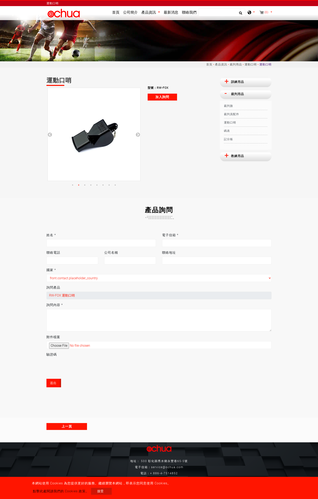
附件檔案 (53, 337)
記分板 (228, 139)
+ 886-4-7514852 (164, 473)
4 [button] (91, 185)
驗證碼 (51, 354)
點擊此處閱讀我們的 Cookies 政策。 (61, 491)
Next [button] (137, 134)
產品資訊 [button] (149, 12)
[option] (94, 134)
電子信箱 (170, 235)
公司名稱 (111, 252)
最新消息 (171, 12)
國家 (51, 270)
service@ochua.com (167, 467)
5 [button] (97, 185)
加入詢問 (162, 97)
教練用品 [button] (237, 156)
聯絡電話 (53, 252)
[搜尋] (222, 12)
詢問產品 (53, 287)
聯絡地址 (169, 252)
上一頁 (67, 426)
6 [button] (103, 185)
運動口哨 (251, 64)
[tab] (246, 82)
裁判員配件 (231, 114)
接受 (100, 491)
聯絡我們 (189, 12)
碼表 (227, 130)
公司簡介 (130, 12)
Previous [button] (49, 134)
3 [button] (85, 185)
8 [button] (115, 185)
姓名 (51, 235)
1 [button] (73, 185)
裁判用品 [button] (237, 94)
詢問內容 (54, 305)
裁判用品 (236, 64)
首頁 (116, 12)
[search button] (240, 14)
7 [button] (109, 185)
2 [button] (79, 185)
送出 (53, 383)
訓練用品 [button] (237, 82)
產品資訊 (221, 64)
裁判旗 (228, 105)
